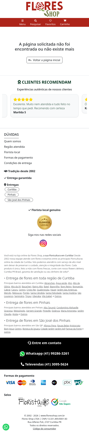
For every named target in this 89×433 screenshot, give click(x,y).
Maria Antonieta (68, 310)
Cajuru (14, 289)
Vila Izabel (47, 296)
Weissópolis (19, 310)
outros (7, 331)
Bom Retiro (66, 286)
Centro (22, 289)
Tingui (28, 296)
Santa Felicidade (54, 292)
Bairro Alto (37, 286)
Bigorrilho (55, 286)
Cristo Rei (31, 289)
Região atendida (14, 147)
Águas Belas (63, 325)
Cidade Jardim (47, 328)
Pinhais (12, 194)
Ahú (70, 283)
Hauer (53, 289)
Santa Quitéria (70, 292)
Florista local (12, 152)
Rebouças (17, 292)
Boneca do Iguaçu (31, 328)
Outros (58, 296)
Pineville (47, 310)
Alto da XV (16, 286)
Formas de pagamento (18, 157)
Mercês (7, 292)
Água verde (61, 283)
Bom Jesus (9, 328)
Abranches (49, 283)
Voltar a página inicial (44, 60)
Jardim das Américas (67, 289)
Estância (56, 310)
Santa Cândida (37, 292)
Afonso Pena (50, 325)
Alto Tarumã (49, 307)
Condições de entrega (18, 163)
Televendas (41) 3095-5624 (44, 364)
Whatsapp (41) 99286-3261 (44, 353)
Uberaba (36, 296)
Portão (26, 292)
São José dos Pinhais (19, 199)
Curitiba (12, 189)
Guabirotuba (43, 289)
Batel (46, 286)
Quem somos (12, 141)
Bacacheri (26, 286)
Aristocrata (75, 325)
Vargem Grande (34, 310)
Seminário (19, 296)
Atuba (15, 314)
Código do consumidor (44, 428)
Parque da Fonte (74, 328)
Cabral (7, 289)
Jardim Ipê (60, 328)
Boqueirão (78, 286)
